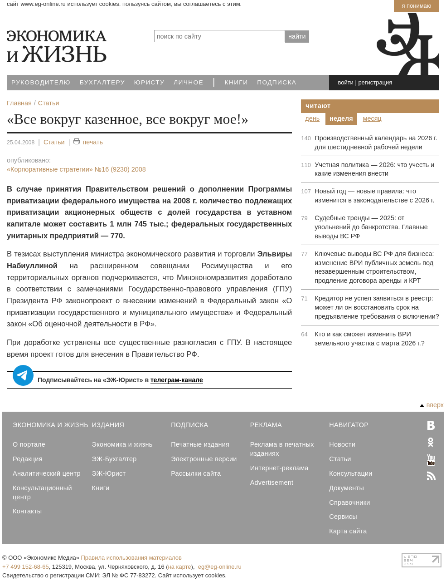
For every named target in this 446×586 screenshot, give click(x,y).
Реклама (266, 424)
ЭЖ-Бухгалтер (114, 459)
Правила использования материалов (131, 557)
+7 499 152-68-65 (25, 566)
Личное (189, 82)
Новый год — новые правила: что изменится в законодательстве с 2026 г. (374, 195)
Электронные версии (204, 459)
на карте (179, 566)
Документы (346, 488)
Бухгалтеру (102, 82)
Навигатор (348, 424)
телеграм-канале (176, 380)
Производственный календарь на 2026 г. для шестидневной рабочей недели (376, 142)
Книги (236, 82)
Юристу (149, 82)
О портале (29, 444)
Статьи (54, 142)
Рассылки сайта (196, 473)
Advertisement (272, 482)
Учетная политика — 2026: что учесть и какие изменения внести (374, 169)
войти (346, 82)
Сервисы (343, 516)
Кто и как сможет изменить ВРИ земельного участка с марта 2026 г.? (369, 338)
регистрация (375, 82)
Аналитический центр (47, 473)
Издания (108, 424)
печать (88, 142)
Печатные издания (200, 444)
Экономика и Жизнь (50, 424)
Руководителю (41, 82)
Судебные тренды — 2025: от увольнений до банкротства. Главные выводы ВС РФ (371, 227)
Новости (342, 444)
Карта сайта (348, 531)
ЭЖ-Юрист (109, 473)
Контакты (27, 511)
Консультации (350, 473)
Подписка (276, 82)
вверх (432, 405)
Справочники (349, 502)
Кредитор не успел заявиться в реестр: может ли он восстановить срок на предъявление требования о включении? (377, 307)
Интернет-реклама (279, 468)
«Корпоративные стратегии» (76, 169)
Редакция (28, 459)
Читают (318, 105)
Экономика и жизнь (122, 444)
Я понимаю (416, 5)
